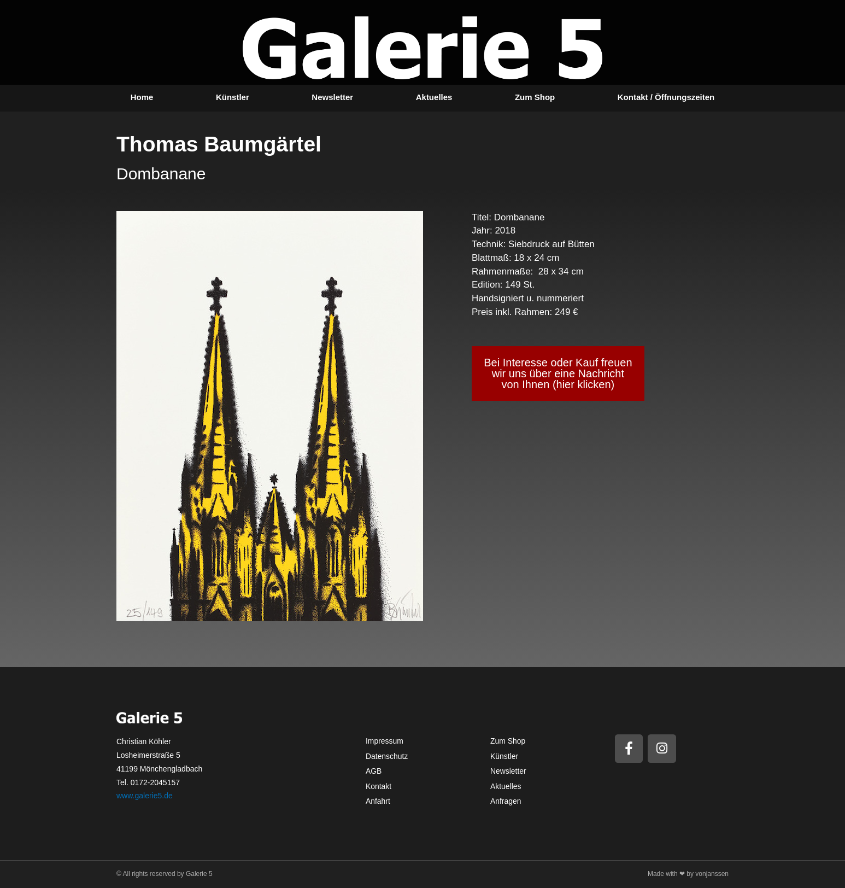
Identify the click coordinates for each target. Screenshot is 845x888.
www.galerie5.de (144, 795)
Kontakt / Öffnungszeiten (666, 97)
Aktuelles (434, 97)
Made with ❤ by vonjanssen (688, 874)
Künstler (232, 97)
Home (142, 97)
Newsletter (332, 97)
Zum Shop (535, 97)
